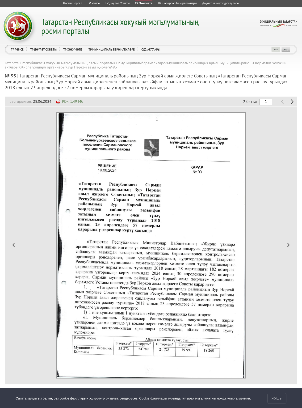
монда (221, 398)
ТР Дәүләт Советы (43, 49)
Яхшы (276, 398)
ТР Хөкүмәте (72, 49)
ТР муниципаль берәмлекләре (111, 49)
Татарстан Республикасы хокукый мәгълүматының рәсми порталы (120, 26)
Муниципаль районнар (186, 62)
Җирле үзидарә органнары (42, 67)
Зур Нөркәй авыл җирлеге (89, 67)
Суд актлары (150, 49)
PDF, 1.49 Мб (72, 101)
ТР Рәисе (17, 49)
